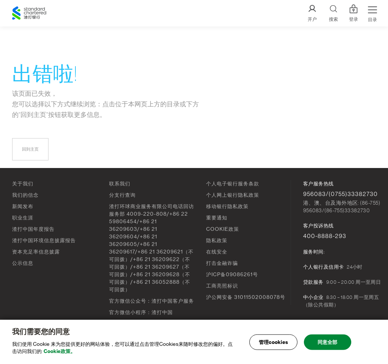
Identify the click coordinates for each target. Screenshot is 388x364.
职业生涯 (22, 217)
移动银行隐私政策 (227, 206)
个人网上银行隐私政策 (232, 195)
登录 (353, 13)
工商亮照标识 (222, 285)
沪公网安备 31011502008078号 (245, 297)
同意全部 (328, 342)
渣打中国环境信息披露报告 (44, 240)
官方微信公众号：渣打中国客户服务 (151, 301)
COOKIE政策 (222, 229)
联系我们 (119, 183)
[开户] (312, 13)
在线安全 (216, 251)
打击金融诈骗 (222, 263)
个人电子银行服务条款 (232, 183)
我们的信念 (25, 195)
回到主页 (30, 149)
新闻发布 (22, 206)
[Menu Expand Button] (372, 13)
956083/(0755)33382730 (340, 194)
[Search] (333, 13)
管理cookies (273, 342)
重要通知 (216, 217)
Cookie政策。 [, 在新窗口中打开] (59, 351)
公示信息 (22, 263)
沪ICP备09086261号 (232, 274)
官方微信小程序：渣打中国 (141, 312)
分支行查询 (122, 195)
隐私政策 (216, 240)
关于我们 (22, 183)
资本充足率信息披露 (36, 251)
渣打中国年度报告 (33, 229)
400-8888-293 (324, 236)
